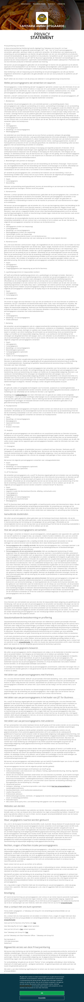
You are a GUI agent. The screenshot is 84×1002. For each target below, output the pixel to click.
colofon (61, 4)
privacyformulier (24, 642)
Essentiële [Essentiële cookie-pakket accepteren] (41, 998)
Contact (51, 4)
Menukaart (26, 4)
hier (34, 923)
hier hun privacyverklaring (60, 786)
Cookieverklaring (21, 395)
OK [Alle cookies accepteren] (42, 993)
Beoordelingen (39, 4)
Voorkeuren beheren (26, 986)
